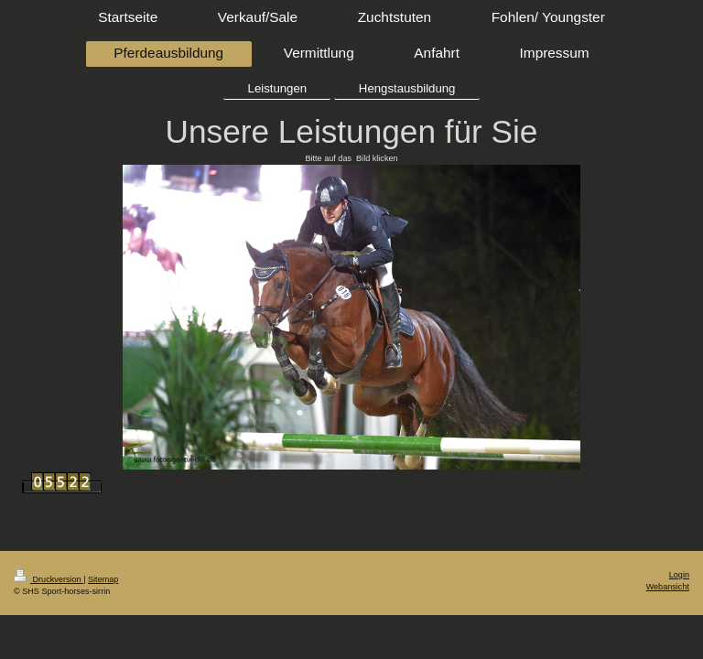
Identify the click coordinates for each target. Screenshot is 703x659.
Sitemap (103, 579)
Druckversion (48, 579)
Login (679, 574)
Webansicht (667, 586)
